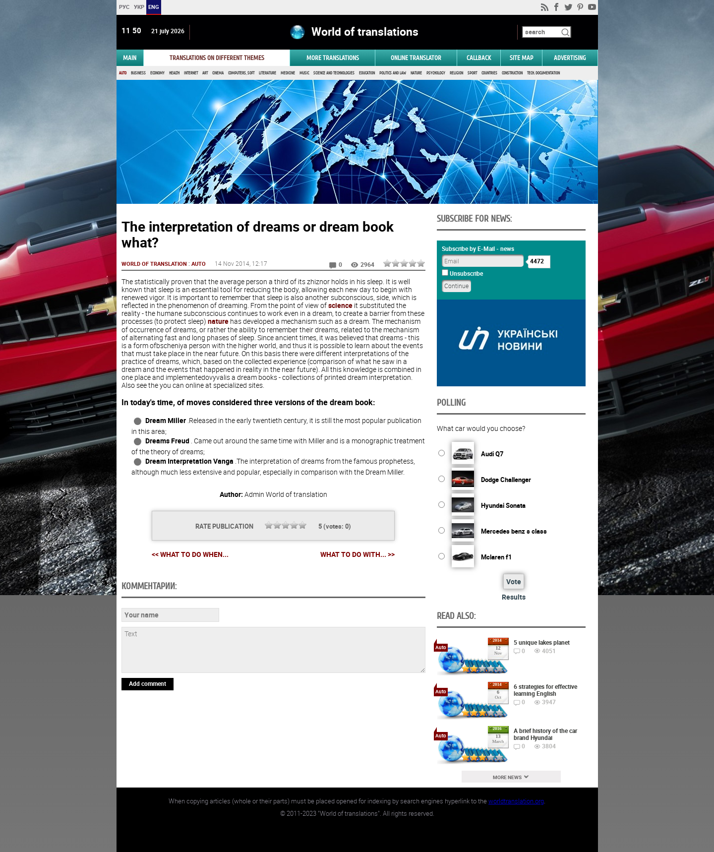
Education (367, 73)
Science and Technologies (334, 73)
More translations (332, 57)
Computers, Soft (241, 73)
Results (514, 597)
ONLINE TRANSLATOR (416, 57)
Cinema (218, 73)
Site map (521, 57)
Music (304, 73)
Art (205, 73)
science (340, 305)
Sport (472, 73)
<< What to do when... (190, 554)
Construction (512, 73)
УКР (138, 6)
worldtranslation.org (516, 800)
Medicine (288, 73)
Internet (191, 73)
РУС (124, 6)
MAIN (129, 57)
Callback (479, 57)
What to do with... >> (357, 554)
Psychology (435, 73)
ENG (153, 6)
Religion (456, 73)
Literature (267, 73)
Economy (157, 73)
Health (174, 73)
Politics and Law (392, 73)
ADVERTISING (570, 57)
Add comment (147, 683)
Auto (122, 73)
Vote (513, 581)
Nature (416, 73)
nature (218, 321)
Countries (489, 73)
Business (138, 73)
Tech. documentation (543, 73)
